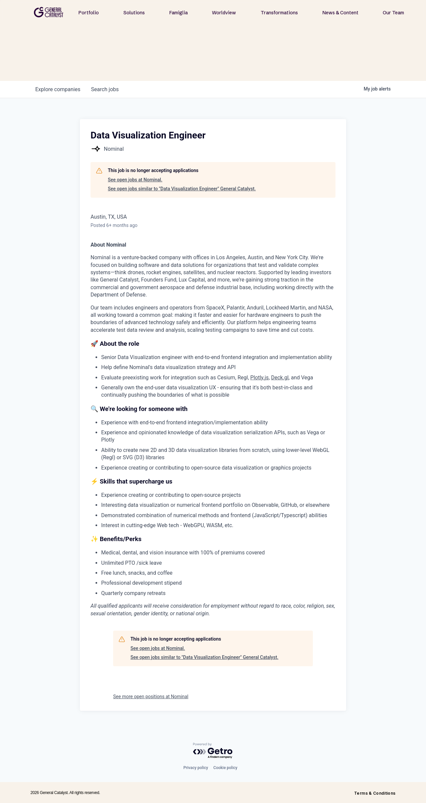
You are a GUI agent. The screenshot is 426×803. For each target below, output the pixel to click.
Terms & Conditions (374, 793)
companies (57, 89)
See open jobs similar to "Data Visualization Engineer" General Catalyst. (182, 188)
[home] (48, 12)
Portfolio (89, 13)
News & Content (340, 13)
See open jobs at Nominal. (135, 179)
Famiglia (178, 13)
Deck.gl (280, 377)
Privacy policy (195, 767)
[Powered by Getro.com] (213, 751)
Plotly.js (259, 377)
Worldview (224, 13)
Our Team (393, 13)
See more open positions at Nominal (150, 696)
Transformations (279, 13)
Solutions (134, 13)
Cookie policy (225, 767)
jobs (104, 89)
